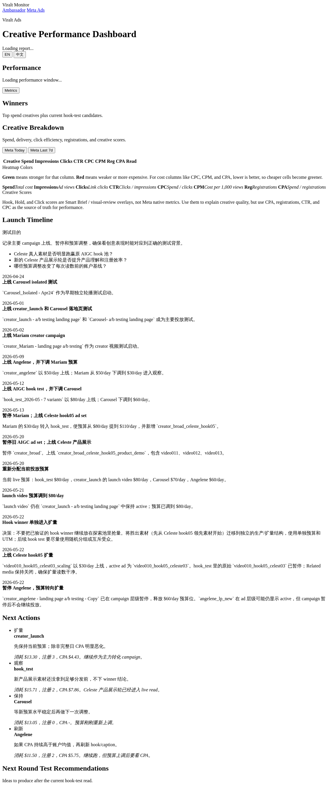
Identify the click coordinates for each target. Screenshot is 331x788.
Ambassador (14, 10)
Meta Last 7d (41, 150)
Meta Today (15, 150)
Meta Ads (36, 10)
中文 (20, 54)
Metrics (11, 90)
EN (7, 54)
